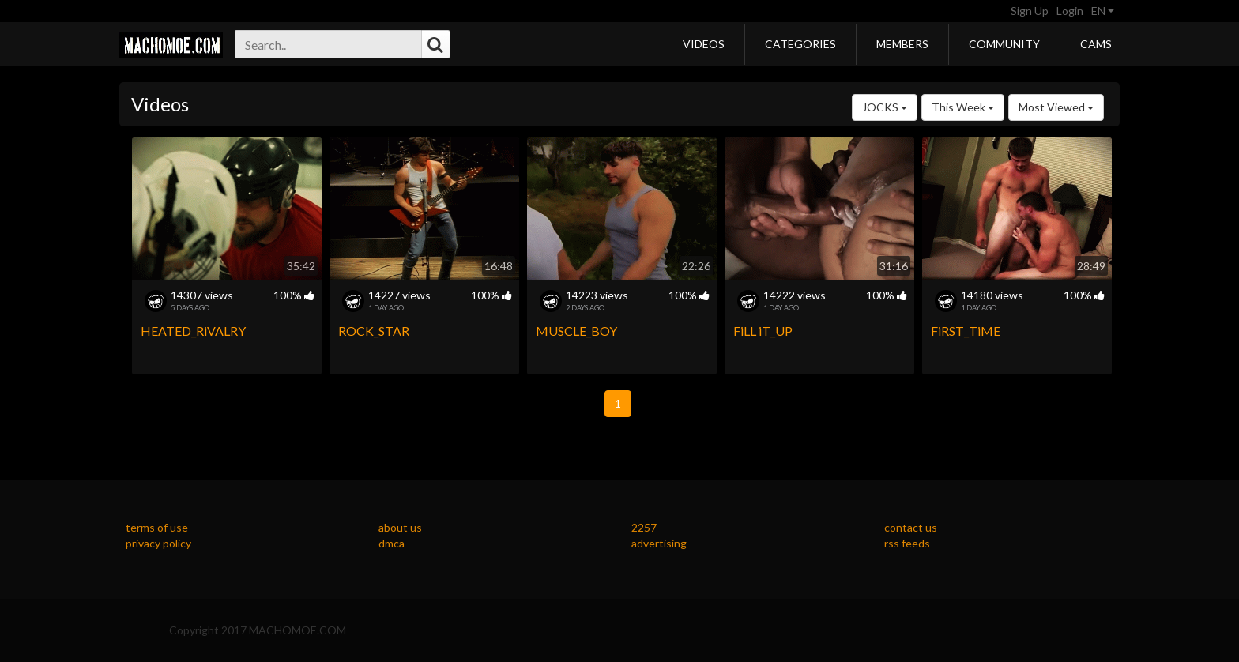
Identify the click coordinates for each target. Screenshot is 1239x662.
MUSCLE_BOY (576, 330)
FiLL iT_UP (763, 330)
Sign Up (1030, 10)
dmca (391, 543)
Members (902, 44)
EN (1102, 10)
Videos (704, 44)
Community (1004, 44)
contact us (910, 527)
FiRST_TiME (965, 330)
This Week (963, 107)
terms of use (157, 527)
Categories (800, 44)
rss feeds (907, 543)
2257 (644, 527)
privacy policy (158, 543)
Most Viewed (1056, 107)
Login (1069, 10)
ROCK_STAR (373, 330)
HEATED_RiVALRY (193, 330)
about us (400, 527)
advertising (659, 543)
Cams (1096, 44)
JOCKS (884, 107)
